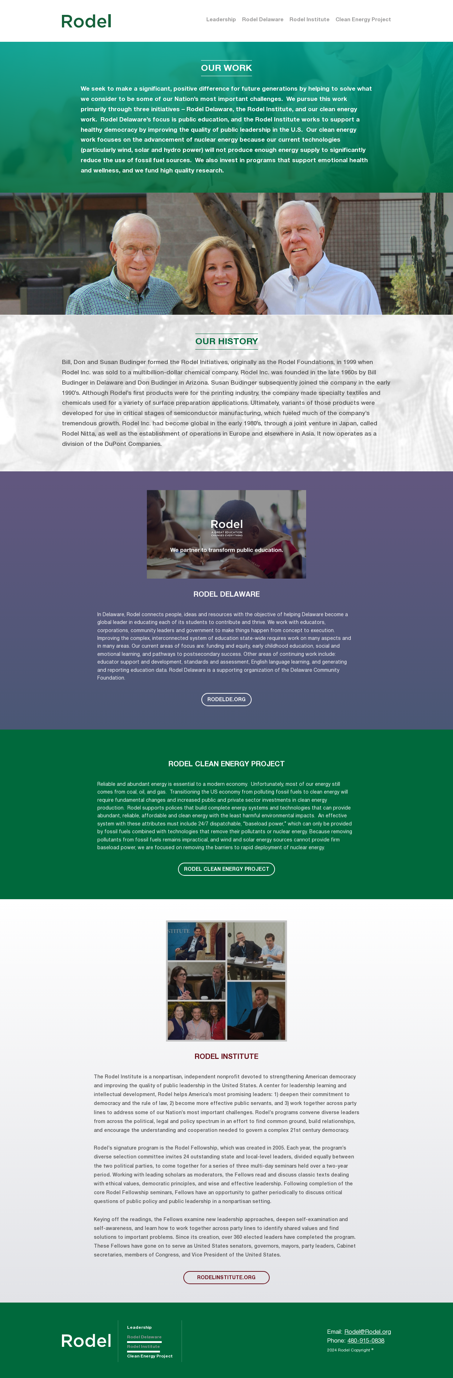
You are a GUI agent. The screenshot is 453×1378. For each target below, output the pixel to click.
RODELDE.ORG (226, 720)
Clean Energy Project (363, 19)
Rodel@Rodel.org (367, 1332)
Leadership (221, 19)
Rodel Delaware (262, 19)
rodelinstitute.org (226, 1278)
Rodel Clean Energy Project (226, 890)
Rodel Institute (309, 19)
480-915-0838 (366, 1341)
